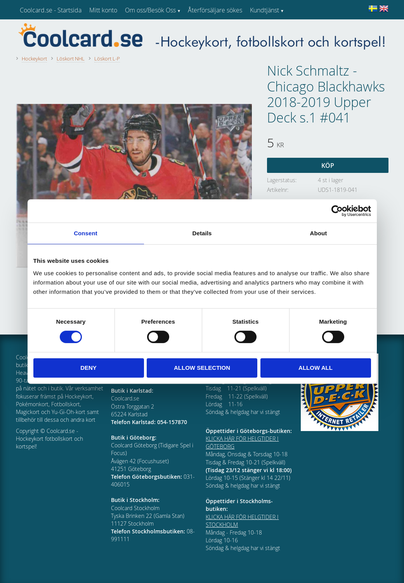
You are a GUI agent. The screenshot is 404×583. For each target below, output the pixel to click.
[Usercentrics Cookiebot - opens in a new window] (337, 211)
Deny (88, 367)
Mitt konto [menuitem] (103, 10)
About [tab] (318, 233)
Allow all (315, 367)
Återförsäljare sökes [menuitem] (215, 10)
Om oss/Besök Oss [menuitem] (150, 10)
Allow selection (202, 367)
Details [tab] (202, 233)
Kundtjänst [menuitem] (264, 10)
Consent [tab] (85, 233)
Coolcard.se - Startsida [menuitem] (50, 10)
